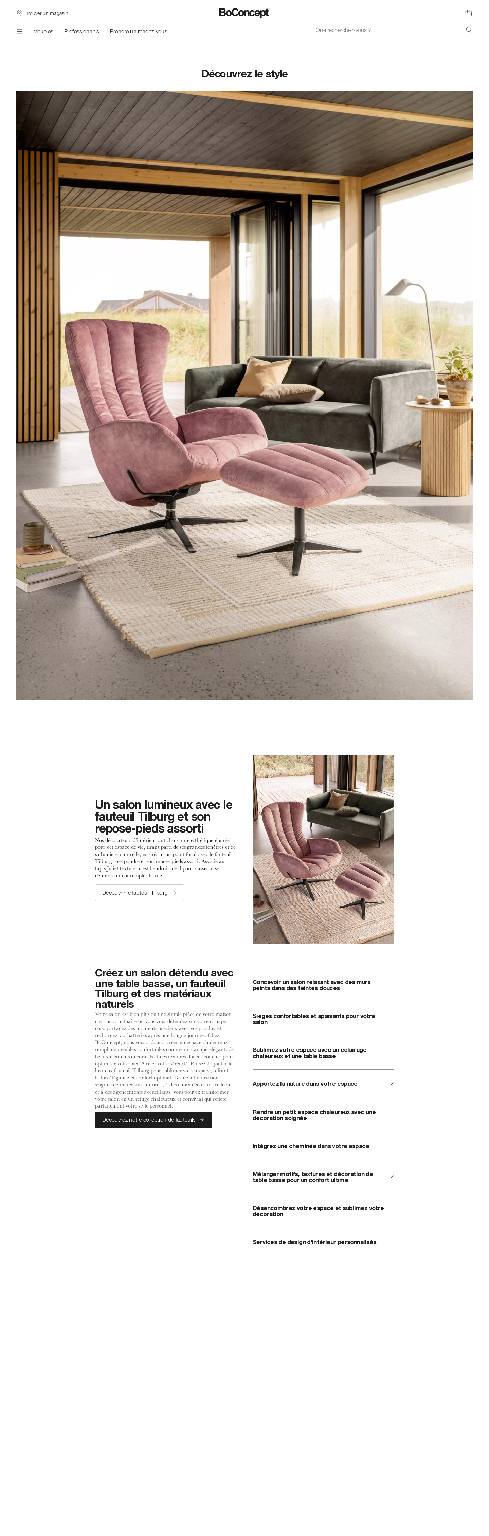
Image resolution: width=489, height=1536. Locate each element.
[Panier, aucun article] (468, 13)
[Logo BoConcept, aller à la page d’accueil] (244, 13)
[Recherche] (469, 29)
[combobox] (394, 30)
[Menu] (19, 31)
